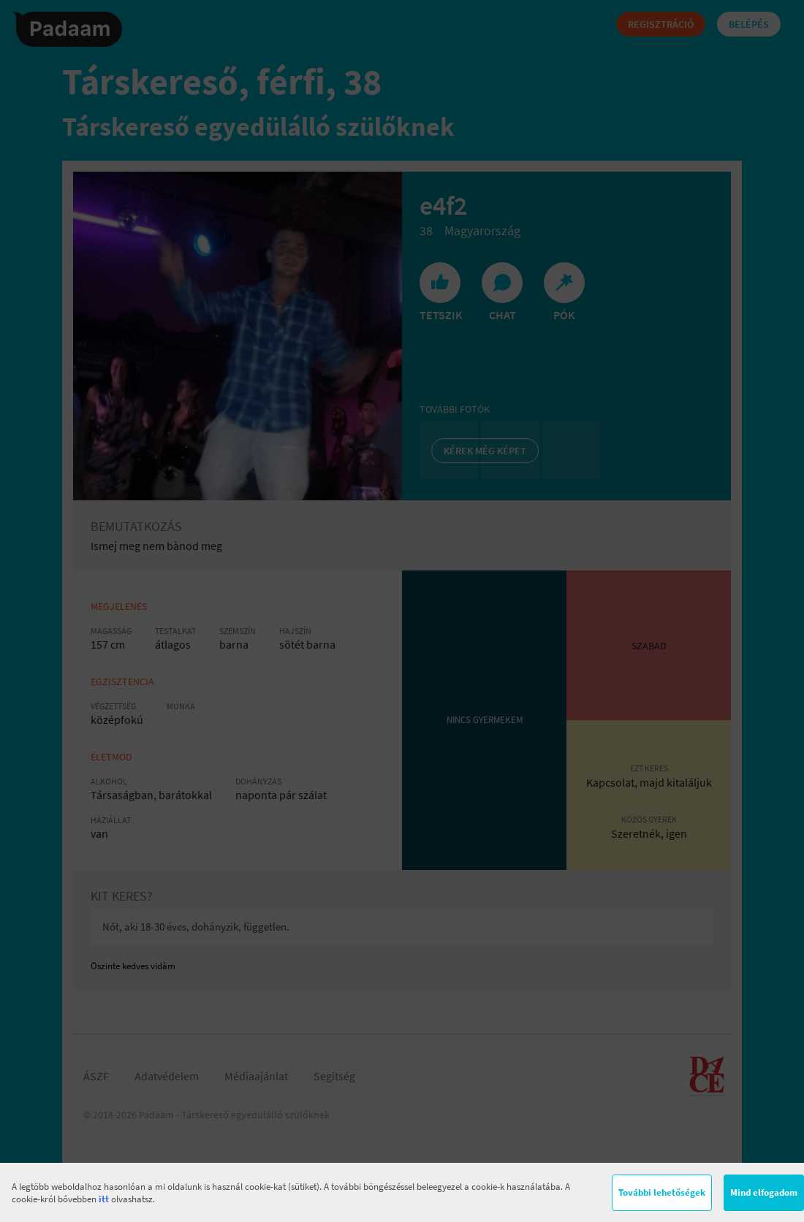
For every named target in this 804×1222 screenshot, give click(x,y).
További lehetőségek (661, 1192)
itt (104, 1199)
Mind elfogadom (763, 1192)
